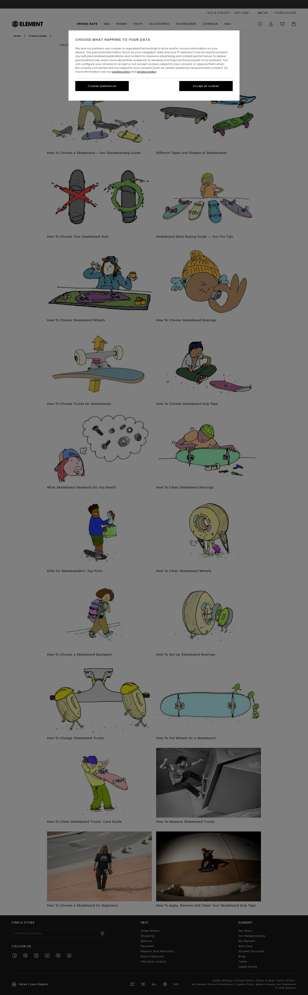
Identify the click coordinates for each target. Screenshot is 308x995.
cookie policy (121, 72)
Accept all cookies (206, 86)
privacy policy (146, 72)
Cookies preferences (102, 86)
